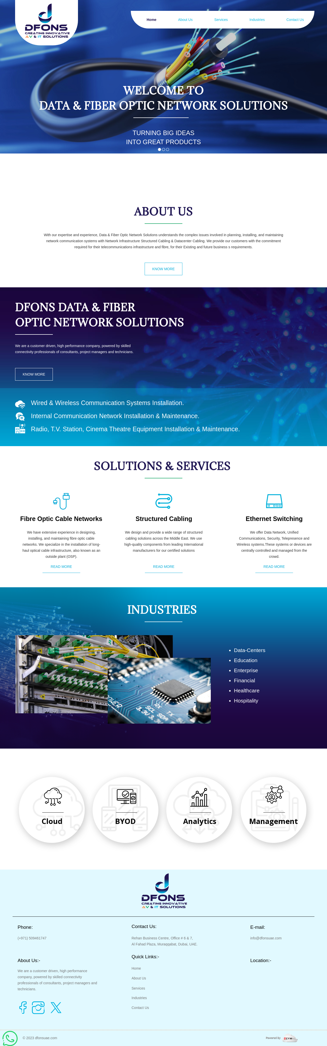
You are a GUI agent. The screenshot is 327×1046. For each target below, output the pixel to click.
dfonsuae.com (46, 1038)
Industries (257, 20)
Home (151, 20)
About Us (185, 20)
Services (221, 20)
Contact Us (295, 20)
